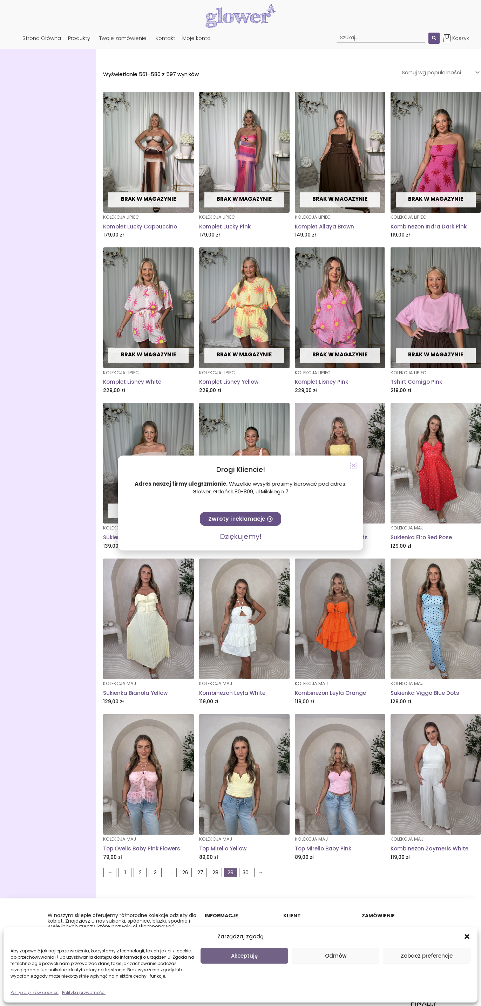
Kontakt (165, 38)
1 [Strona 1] (125, 872)
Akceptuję (244, 955)
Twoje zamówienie (123, 38)
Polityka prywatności (84, 992)
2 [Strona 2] (140, 872)
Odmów (335, 955)
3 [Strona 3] (155, 872)
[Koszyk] (447, 38)
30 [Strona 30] (246, 872)
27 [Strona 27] (200, 872)
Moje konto (196, 38)
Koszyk (460, 38)
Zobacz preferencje (427, 955)
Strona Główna (41, 38)
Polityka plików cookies (35, 992)
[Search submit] (434, 38)
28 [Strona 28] (215, 872)
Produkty (79, 38)
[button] (466, 936)
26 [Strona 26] (185, 872)
